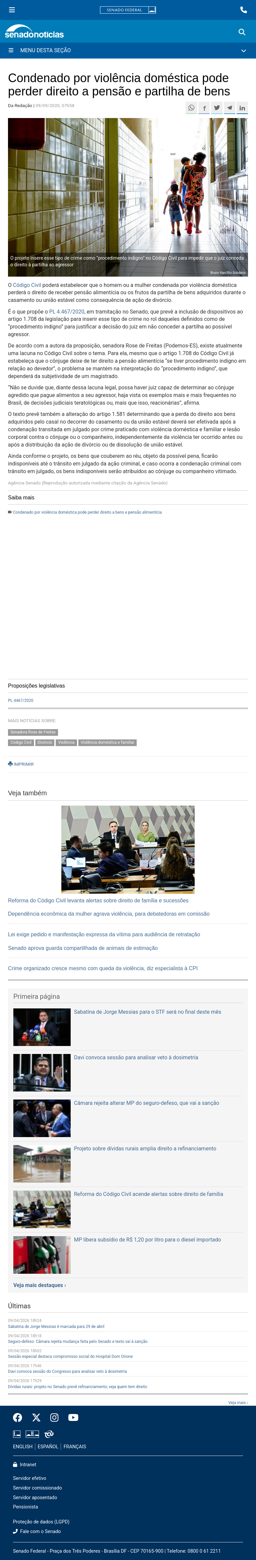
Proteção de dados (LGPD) (41, 1522)
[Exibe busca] (242, 32)
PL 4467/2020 (20, 700)
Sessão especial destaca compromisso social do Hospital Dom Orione (70, 1356)
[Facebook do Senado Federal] (20, 1418)
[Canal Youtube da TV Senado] (71, 1418)
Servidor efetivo (29, 1478)
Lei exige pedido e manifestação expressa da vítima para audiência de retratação (104, 934)
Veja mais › (238, 1402)
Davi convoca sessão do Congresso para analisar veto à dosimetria (67, 1371)
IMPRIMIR (21, 764)
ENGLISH (23, 1447)
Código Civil (27, 285)
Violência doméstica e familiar (107, 742)
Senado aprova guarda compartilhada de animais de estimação (83, 948)
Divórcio (45, 742)
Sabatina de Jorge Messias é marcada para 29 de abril (56, 1326)
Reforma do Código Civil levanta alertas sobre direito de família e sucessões (98, 900)
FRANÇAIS (75, 1447)
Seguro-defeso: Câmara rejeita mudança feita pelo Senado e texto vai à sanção (78, 1341)
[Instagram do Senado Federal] (54, 1418)
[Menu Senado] (12, 10)
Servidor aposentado (35, 1497)
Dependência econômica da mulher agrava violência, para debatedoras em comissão (109, 914)
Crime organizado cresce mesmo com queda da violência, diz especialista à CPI (103, 968)
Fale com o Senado (37, 1531)
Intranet (24, 1465)
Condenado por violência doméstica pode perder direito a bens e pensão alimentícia (87, 512)
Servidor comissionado (37, 1488)
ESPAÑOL (48, 1447)
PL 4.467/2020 (66, 312)
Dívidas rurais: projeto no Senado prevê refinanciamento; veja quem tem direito (77, 1386)
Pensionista (25, 1507)
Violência (66, 742)
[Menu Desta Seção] (128, 51)
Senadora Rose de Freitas (33, 732)
